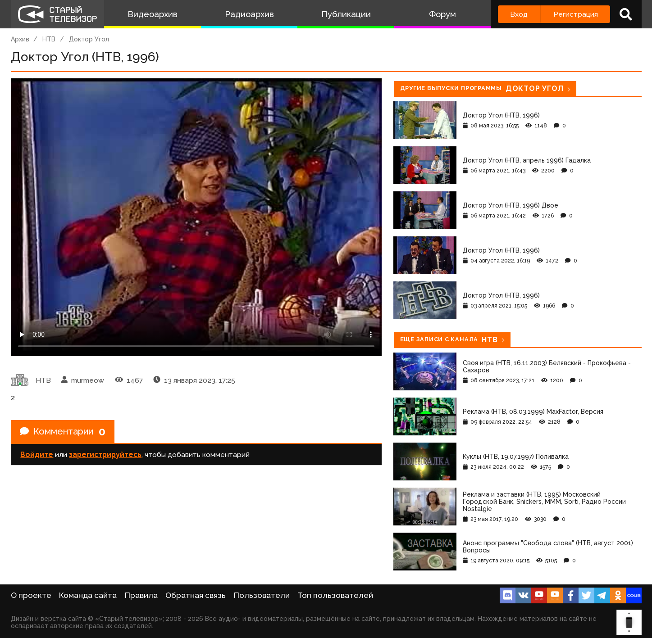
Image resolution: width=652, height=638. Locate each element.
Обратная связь (195, 595)
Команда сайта (88, 595)
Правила (141, 595)
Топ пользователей (335, 595)
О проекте (31, 595)
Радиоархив (249, 14)
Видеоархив (153, 14)
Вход (519, 14)
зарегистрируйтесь (105, 454)
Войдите (36, 454)
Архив (20, 39)
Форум (442, 14)
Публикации (346, 14)
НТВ (48, 39)
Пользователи (262, 595)
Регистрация (575, 14)
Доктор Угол (89, 39)
